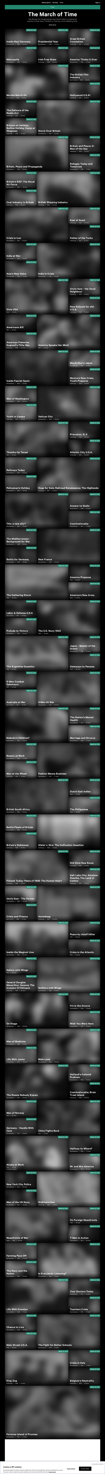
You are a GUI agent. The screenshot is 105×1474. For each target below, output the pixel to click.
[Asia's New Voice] (16, 273)
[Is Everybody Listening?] (52, 1273)
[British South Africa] (18, 809)
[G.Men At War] (46, 702)
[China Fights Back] (48, 1130)
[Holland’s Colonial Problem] (80, 1076)
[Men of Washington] (17, 398)
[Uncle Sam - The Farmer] (20, 898)
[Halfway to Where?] (81, 1148)
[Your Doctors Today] (81, 1291)
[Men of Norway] (15, 1112)
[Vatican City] (45, 416)
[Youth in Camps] (15, 416)
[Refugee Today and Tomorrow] (81, 165)
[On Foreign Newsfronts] (83, 1219)
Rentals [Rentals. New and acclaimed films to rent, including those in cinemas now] (55, 2)
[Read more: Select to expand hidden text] (52, 25)
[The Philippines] (79, 809)
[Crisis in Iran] (13, 237)
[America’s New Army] (82, 595)
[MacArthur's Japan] (81, 362)
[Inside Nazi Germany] (18, 41)
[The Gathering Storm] (18, 595)
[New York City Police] (18, 1184)
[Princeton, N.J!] (78, 434)
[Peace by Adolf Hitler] (82, 934)
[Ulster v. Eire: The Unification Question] (61, 845)
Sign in (97, 2)
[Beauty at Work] (15, 755)
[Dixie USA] (12, 309)
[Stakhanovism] (46, 1202)
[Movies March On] (16, 95)
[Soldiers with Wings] (49, 987)
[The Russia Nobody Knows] (22, 1094)
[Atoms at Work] (15, 1164)
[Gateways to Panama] (82, 666)
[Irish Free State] (47, 59)
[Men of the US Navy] (18, 1202)
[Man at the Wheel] (16, 773)
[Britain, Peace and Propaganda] (24, 166)
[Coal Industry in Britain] (20, 202)
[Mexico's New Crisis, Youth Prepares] (82, 379)
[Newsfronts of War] (17, 1237)
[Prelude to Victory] (17, 630)
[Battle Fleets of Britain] (19, 827)
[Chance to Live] (15, 1327)
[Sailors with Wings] (17, 969)
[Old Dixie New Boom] (82, 862)
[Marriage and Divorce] (82, 737)
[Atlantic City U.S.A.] (81, 452)
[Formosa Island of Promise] (22, 1434)
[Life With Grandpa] (17, 1309)
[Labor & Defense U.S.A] (19, 612)
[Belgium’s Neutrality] (82, 1380)
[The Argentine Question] (20, 666)
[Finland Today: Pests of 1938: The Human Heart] (34, 880)
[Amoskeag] (44, 916)
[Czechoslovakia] (79, 523)
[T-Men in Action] (79, 1237)
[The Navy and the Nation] (16, 1272)
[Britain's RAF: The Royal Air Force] (20, 183)
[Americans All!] (15, 327)
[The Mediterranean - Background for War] (18, 540)
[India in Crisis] (46, 273)
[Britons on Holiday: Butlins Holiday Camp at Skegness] (20, 128)
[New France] (45, 559)
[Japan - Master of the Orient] (82, 647)
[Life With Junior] (15, 1059)
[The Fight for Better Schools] (55, 1344)
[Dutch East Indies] (80, 791)
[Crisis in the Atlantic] (82, 952)
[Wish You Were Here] (82, 1023)
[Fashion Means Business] (52, 773)
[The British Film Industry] (79, 76)
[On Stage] (11, 1023)
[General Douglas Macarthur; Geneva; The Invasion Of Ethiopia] (20, 985)
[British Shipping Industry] (53, 202)
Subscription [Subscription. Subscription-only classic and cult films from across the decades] (46, 2)
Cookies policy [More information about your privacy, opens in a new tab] (52, 1472)
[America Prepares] (80, 577)
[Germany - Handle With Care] (20, 1129)
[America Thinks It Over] (83, 59)
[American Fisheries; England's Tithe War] (18, 344)
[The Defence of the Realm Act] (17, 111)
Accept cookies (85, 1468)
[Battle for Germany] (17, 559)
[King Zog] (11, 1380)
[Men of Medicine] (16, 1041)
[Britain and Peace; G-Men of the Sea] (82, 147)
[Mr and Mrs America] (82, 1166)
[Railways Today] (15, 470)
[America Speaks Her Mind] (53, 345)
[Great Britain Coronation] (77, 40)
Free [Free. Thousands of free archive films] (61, 2)
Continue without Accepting (97, 1464)
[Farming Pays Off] (16, 1255)
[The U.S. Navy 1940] (49, 630)
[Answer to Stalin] (80, 505)
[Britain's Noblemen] (17, 845)
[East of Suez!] (77, 220)
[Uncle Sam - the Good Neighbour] (82, 290)
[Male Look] (44, 1059)
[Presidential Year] (48, 41)
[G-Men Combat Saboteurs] (15, 683)
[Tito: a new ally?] (16, 523)
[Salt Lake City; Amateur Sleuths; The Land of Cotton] (84, 877)
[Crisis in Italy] (77, 1362)
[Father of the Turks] (81, 237)
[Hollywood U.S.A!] (80, 95)
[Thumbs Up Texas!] (17, 452)
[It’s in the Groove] (80, 1005)
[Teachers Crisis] (79, 1309)
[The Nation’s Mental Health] (81, 719)
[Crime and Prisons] (17, 916)
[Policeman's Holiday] (18, 487)
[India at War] (13, 255)
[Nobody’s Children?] (18, 737)
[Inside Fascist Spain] (18, 380)
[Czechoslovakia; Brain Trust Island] (83, 1093)
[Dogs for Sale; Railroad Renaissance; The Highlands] (68, 487)
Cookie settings (71, 1468)
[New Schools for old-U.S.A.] (82, 308)
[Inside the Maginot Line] (20, 952)
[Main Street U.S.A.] (17, 1344)
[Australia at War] (16, 702)
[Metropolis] (12, 59)
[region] (52, 1467)
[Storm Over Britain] (49, 130)
